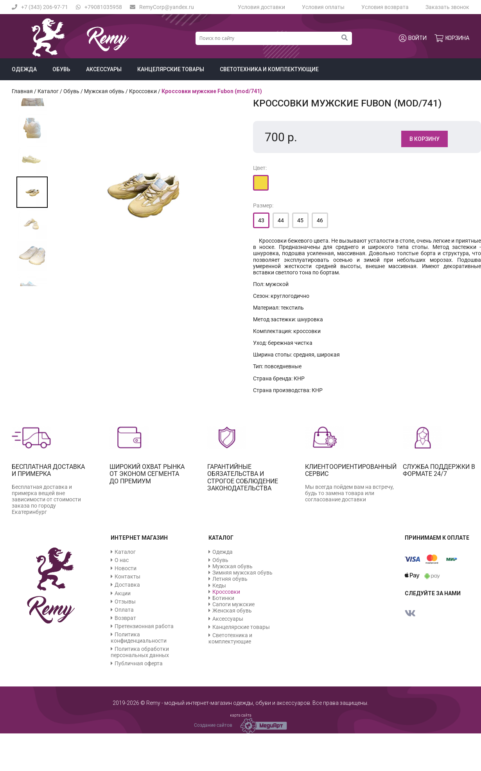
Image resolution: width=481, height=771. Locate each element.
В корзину (424, 139)
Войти (413, 38)
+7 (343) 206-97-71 (40, 7)
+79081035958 (99, 7)
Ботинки (223, 598)
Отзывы (125, 601)
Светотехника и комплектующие (269, 69)
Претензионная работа (144, 626)
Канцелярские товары (170, 69)
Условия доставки (261, 7)
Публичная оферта (139, 663)
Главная (22, 91)
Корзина (451, 38)
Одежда (24, 69)
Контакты (127, 576)
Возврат (125, 618)
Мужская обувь (104, 91)
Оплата (124, 610)
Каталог (48, 91)
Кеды (219, 585)
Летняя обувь (230, 579)
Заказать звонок (447, 7)
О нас (122, 560)
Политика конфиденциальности (139, 637)
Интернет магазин (139, 538)
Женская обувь (232, 610)
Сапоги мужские (233, 604)
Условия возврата (385, 7)
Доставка (127, 585)
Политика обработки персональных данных (140, 652)
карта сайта (240, 715)
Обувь (61, 69)
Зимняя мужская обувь (242, 572)
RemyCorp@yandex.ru (162, 7)
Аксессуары (104, 69)
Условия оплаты (323, 7)
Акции (123, 593)
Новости (125, 568)
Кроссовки (143, 91)
